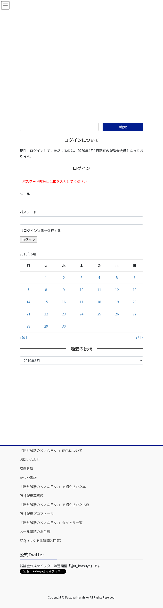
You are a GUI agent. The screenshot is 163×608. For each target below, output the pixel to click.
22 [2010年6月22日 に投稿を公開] (46, 314)
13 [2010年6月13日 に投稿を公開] (135, 289)
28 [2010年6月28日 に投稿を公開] (28, 326)
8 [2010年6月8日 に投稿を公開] (46, 289)
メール (25, 193)
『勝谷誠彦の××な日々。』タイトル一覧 (51, 522)
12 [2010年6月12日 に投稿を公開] (117, 289)
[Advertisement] (81, 405)
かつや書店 (28, 477)
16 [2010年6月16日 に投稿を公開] (64, 301)
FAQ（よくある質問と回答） (41, 540)
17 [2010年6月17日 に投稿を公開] (81, 301)
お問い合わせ (30, 459)
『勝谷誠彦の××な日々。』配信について (51, 450)
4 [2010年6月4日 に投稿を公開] (99, 277)
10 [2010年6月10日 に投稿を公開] (81, 289)
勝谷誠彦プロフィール (37, 513)
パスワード (28, 212)
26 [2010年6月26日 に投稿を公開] (117, 314)
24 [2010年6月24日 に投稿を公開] (81, 314)
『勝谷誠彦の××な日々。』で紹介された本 (53, 486)
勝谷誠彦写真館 (31, 495)
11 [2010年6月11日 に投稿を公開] (99, 289)
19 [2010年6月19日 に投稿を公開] (117, 301)
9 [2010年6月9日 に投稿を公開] (64, 289)
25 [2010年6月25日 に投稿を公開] (99, 314)
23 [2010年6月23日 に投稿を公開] (64, 314)
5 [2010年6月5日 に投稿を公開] (117, 277)
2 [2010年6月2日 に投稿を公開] (64, 277)
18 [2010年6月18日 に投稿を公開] (99, 301)
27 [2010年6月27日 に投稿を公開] (135, 314)
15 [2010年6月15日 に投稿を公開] (46, 301)
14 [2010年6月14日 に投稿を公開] (28, 301)
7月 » (139, 337)
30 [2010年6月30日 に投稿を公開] (64, 326)
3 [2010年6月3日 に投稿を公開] (81, 277)
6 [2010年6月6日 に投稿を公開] (135, 277)
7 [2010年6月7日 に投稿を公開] (28, 289)
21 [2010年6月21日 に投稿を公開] (28, 314)
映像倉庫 (26, 468)
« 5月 (23, 337)
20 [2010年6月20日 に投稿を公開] (135, 301)
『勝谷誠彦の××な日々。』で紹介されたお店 (54, 504)
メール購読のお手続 (35, 531)
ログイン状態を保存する (42, 230)
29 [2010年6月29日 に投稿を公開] (46, 326)
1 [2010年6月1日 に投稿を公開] (46, 277)
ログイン (28, 239)
